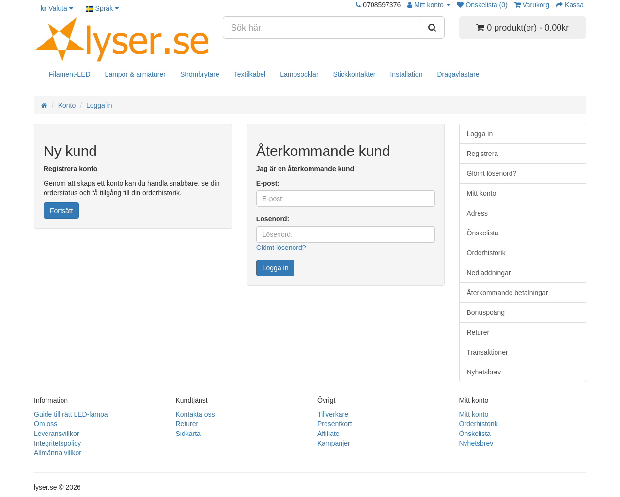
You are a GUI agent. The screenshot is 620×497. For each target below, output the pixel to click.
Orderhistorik (486, 253)
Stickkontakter (354, 74)
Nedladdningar (489, 273)
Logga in (99, 105)
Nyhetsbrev (484, 372)
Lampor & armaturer (135, 74)
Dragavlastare (458, 74)
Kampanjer (333, 443)
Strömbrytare (199, 74)
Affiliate (328, 433)
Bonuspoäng (486, 312)
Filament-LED (70, 74)
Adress (477, 213)
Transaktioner (487, 352)
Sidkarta (188, 433)
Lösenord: (272, 219)
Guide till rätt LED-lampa (71, 414)
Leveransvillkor (56, 433)
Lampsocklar (299, 74)
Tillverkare (332, 414)
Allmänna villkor (57, 453)
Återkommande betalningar (507, 292)
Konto (67, 105)
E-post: (267, 183)
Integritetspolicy (57, 443)
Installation (406, 74)
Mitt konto (481, 193)
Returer (478, 332)
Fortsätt (61, 211)
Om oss (45, 424)
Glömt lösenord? (281, 247)
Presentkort (334, 424)
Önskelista (482, 233)
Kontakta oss (195, 414)
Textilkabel (249, 74)
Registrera (482, 153)
